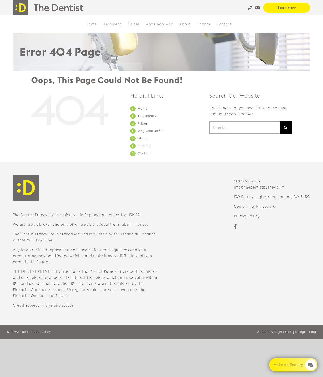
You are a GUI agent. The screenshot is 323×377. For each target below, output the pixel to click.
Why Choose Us (150, 131)
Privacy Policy (247, 216)
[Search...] (244, 127)
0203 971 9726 (247, 181)
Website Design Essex (274, 332)
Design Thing (305, 332)
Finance (144, 146)
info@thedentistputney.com (259, 187)
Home (143, 109)
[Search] (286, 127)
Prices (143, 123)
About (143, 138)
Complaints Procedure (254, 206)
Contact (144, 153)
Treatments (147, 116)
